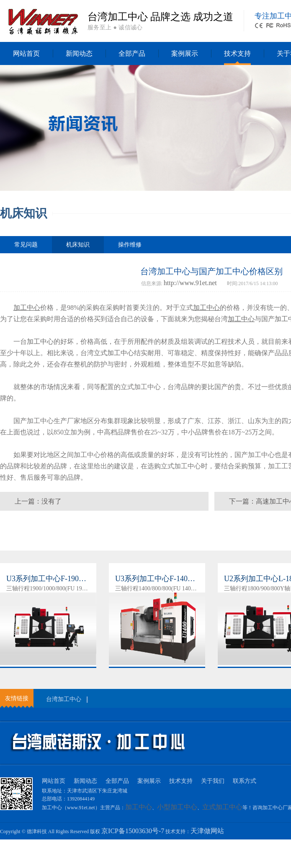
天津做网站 (207, 830)
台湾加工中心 (63, 699)
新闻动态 (79, 53)
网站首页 (26, 53)
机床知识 (78, 247)
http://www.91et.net (190, 282)
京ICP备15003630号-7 (132, 830)
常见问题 (26, 245)
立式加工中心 (114, 352)
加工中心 (40, 341)
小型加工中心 (177, 807)
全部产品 (131, 53)
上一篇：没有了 (38, 501)
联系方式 (244, 781)
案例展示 (184, 53)
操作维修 (130, 245)
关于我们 (212, 781)
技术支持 (237, 53)
